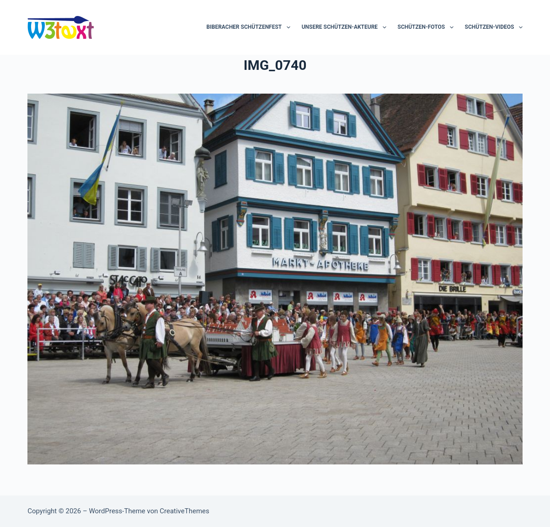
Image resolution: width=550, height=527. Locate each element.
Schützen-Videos (494, 27)
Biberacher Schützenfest (250, 27)
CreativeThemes (184, 511)
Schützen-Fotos (427, 27)
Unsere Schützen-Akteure (346, 27)
